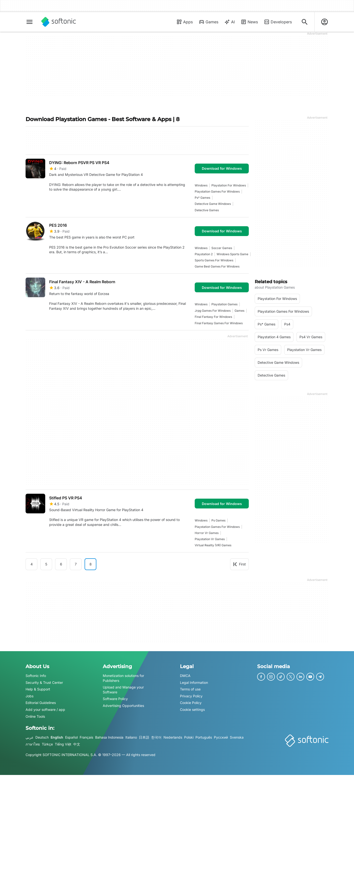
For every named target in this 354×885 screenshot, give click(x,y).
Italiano (131, 737)
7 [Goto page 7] (76, 564)
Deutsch (42, 737)
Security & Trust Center (44, 682)
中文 (76, 744)
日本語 (144, 737)
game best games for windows (217, 266)
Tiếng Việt (63, 744)
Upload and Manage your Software (123, 689)
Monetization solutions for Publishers (123, 678)
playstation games (224, 304)
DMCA (185, 676)
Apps (184, 22)
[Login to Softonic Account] (324, 22)
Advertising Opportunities (123, 705)
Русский (221, 737)
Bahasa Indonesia (109, 737)
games (239, 310)
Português (203, 737)
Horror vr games (207, 533)
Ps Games (218, 520)
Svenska (237, 737)
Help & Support (38, 689)
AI (229, 22)
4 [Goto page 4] (31, 564)
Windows (201, 185)
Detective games (207, 210)
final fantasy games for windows (219, 323)
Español (71, 737)
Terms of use (190, 689)
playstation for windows (228, 185)
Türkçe (47, 744)
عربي (29, 737)
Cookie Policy (191, 703)
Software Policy (115, 699)
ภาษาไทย (33, 744)
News (249, 22)
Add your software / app (45, 709)
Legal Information (194, 682)
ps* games (202, 197)
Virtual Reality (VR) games (213, 545)
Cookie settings (192, 709)
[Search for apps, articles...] (304, 22)
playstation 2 (204, 254)
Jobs (29, 696)
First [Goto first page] (239, 564)
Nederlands (172, 737)
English (57, 737)
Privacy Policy (191, 696)
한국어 (156, 737)
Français (86, 737)
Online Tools (35, 716)
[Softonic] (58, 22)
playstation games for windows (217, 191)
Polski (188, 737)
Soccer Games (221, 248)
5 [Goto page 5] (46, 564)
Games (208, 22)
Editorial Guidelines (41, 703)
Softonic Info (36, 676)
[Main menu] (29, 22)
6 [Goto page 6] (61, 564)
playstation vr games (210, 539)
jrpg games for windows (213, 310)
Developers (278, 22)
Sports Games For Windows (214, 260)
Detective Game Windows (213, 204)
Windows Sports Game (232, 254)
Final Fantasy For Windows (213, 317)
